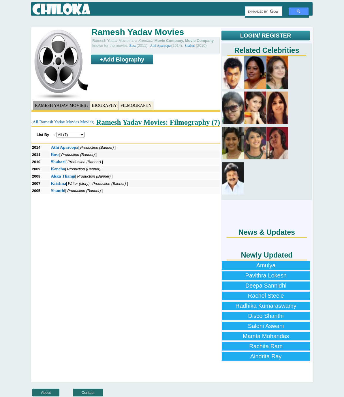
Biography (104, 105)
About (46, 392)
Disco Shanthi (265, 316)
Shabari (190, 46)
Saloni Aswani (266, 326)
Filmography (136, 105)
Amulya (266, 265)
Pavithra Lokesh (265, 275)
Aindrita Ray (266, 356)
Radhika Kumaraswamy (265, 306)
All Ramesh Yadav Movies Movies (63, 122)
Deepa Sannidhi (265, 285)
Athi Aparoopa (160, 46)
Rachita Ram (266, 346)
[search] (263, 11)
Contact (88, 392)
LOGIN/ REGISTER (265, 35)
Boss (132, 46)
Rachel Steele (266, 295)
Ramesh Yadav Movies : (61, 105)
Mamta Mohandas (266, 336)
